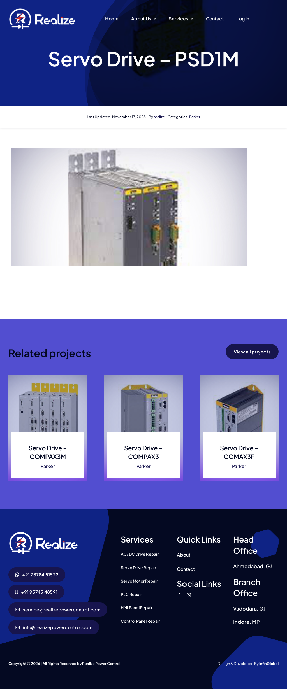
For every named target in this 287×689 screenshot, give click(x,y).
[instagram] (189, 595)
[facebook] (179, 595)
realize (159, 117)
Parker (194, 117)
